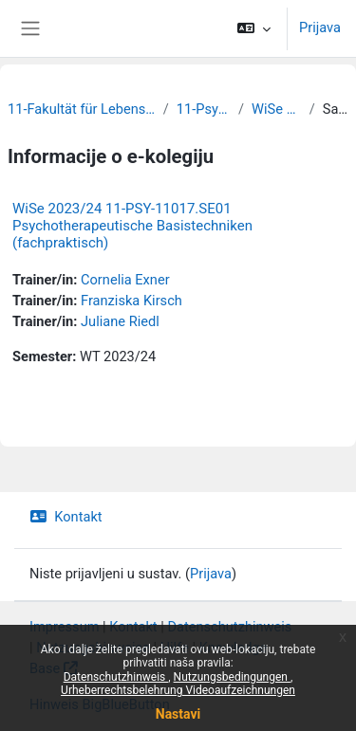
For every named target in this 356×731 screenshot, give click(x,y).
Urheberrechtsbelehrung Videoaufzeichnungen (178, 690)
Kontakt (66, 516)
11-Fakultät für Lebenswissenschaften (82, 109)
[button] (254, 28)
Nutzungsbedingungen (232, 677)
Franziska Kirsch (131, 300)
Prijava (320, 27)
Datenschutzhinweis (116, 677)
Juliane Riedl (120, 321)
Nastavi (178, 714)
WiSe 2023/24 (277, 109)
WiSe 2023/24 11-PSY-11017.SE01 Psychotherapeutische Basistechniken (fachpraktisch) (132, 225)
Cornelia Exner (125, 279)
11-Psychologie (204, 109)
